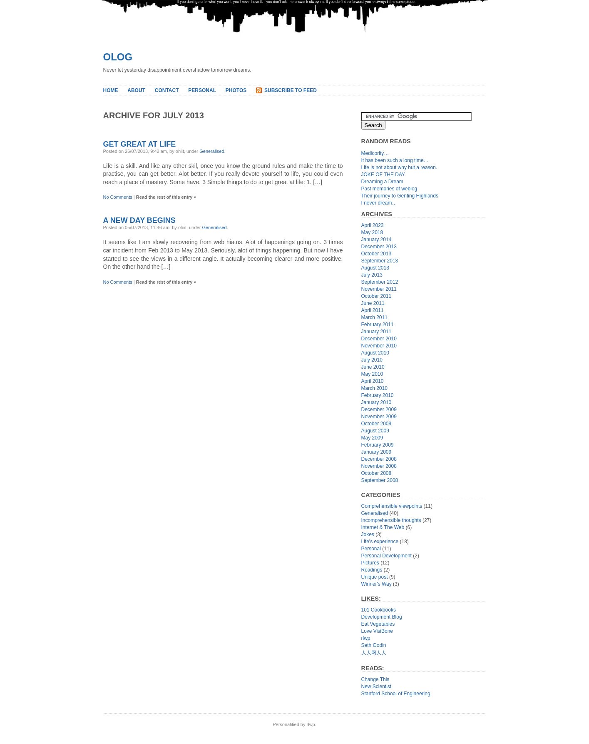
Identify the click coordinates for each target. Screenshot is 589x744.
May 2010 (372, 374)
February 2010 (377, 395)
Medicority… (375, 153)
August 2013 (375, 268)
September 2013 (379, 261)
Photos (236, 90)
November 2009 (379, 416)
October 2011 (376, 296)
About (136, 90)
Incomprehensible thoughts (391, 520)
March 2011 (374, 317)
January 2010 (376, 402)
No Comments (117, 197)
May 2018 (372, 232)
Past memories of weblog (389, 189)
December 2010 (379, 339)
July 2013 (372, 275)
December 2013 (379, 247)
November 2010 (379, 346)
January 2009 (376, 452)
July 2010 (372, 360)
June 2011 (373, 303)
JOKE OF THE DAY (383, 174)
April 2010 (372, 381)
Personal (202, 90)
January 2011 (376, 332)
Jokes (367, 534)
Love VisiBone (377, 631)
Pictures (370, 563)
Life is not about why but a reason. (399, 167)
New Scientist (376, 686)
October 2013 (376, 254)
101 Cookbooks (378, 610)
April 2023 (372, 225)
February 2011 (377, 324)
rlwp (365, 638)
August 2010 (375, 353)
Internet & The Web (383, 527)
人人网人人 (373, 653)
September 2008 (379, 480)
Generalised (211, 151)
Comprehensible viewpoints (391, 506)
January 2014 (376, 239)
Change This (375, 679)
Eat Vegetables (378, 624)
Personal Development (386, 556)
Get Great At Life (139, 144)
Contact (167, 90)
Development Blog (381, 617)
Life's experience (380, 541)
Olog (118, 56)
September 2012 (379, 282)
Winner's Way (376, 584)
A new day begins (139, 220)
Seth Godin (373, 645)
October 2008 (376, 473)
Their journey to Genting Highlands (399, 196)
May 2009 (372, 438)
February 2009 (377, 445)
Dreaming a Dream (382, 182)
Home (110, 90)
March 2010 (374, 388)
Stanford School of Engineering (395, 694)
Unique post (374, 577)
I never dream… (379, 203)
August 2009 (375, 431)
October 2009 (376, 424)
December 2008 (379, 459)
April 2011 (372, 310)
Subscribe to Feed (290, 90)
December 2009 (379, 409)
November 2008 (379, 466)
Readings (372, 570)
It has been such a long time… (395, 160)
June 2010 (373, 367)
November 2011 (379, 289)
